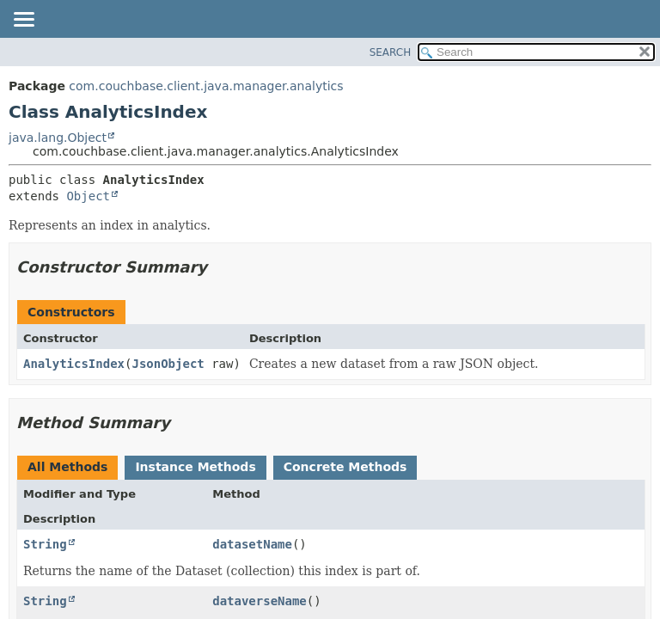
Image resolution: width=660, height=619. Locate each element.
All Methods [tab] (67, 467)
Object (88, 196)
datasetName (252, 544)
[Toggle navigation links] (23, 21)
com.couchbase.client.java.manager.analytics (206, 86)
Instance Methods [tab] (195, 467)
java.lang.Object (58, 137)
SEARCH (391, 52)
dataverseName (259, 601)
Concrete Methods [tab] (345, 467)
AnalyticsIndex (74, 364)
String (45, 544)
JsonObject (167, 364)
